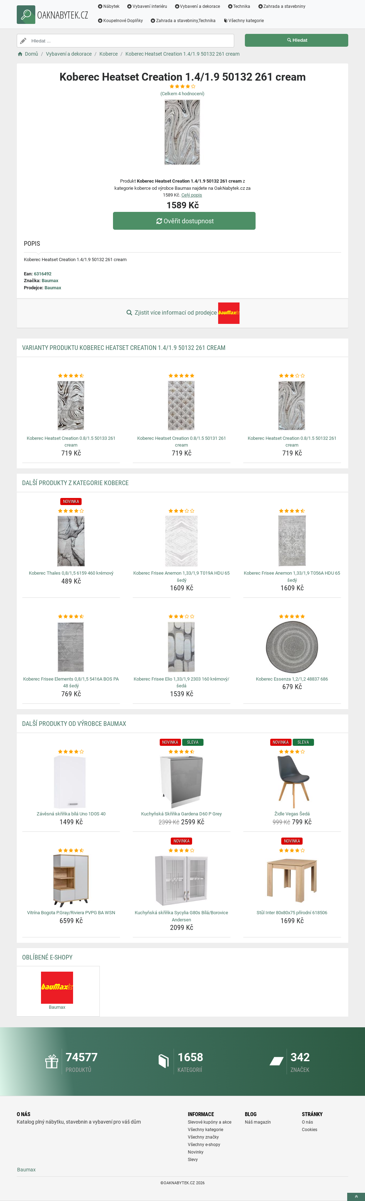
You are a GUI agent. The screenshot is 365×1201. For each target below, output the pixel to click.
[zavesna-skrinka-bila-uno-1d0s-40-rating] (71, 751)
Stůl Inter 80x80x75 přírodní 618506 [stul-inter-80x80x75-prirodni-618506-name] (292, 912)
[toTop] (356, 1197)
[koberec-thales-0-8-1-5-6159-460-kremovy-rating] (71, 511)
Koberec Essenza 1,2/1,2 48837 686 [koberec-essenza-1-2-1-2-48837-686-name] (292, 679)
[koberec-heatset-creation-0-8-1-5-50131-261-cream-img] (181, 406)
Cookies (309, 1129)
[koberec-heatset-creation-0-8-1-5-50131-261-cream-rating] (181, 376)
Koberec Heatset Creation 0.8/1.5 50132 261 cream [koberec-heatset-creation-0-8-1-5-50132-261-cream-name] (292, 442)
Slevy (193, 1159)
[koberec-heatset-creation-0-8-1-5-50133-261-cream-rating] (71, 376)
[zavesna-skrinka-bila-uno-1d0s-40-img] (71, 782)
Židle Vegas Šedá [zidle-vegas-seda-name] (292, 813)
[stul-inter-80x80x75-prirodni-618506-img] (292, 880)
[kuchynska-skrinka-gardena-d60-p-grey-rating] (181, 751)
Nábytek (108, 6)
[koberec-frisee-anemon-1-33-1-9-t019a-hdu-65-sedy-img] (181, 541)
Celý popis (191, 195)
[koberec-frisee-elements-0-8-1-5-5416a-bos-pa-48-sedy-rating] (71, 616)
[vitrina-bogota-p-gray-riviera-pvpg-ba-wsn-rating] (71, 850)
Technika (238, 6)
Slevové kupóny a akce (209, 1122)
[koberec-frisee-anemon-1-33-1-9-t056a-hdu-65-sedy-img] (292, 541)
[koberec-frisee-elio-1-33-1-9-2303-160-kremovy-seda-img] (181, 647)
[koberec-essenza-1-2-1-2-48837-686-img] (292, 647)
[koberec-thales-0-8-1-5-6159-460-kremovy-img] (71, 541)
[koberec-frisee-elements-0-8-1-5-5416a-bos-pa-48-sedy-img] (71, 647)
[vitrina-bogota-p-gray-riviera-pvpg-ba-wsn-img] (71, 880)
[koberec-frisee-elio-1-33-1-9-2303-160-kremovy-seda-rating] (181, 616)
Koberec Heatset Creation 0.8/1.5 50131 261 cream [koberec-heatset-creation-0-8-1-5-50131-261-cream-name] (181, 442)
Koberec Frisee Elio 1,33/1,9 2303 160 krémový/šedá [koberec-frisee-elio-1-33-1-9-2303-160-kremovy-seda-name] (181, 682)
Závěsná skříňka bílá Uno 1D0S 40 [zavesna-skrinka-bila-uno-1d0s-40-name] (71, 813)
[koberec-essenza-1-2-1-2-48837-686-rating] (292, 616)
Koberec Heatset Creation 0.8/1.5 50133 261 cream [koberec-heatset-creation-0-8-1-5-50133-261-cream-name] (71, 442)
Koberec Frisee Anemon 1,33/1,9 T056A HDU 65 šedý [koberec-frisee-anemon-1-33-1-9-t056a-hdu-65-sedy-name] (292, 576)
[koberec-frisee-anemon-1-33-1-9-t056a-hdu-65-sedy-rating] (292, 511)
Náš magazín (258, 1122)
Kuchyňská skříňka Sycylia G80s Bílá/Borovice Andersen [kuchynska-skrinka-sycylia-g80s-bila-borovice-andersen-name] (181, 916)
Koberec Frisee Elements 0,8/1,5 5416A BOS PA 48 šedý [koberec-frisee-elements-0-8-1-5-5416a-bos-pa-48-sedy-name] (71, 682)
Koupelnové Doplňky (120, 20)
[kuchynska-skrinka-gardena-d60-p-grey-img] (181, 782)
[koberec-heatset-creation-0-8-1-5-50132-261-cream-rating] (292, 376)
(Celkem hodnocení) (182, 93)
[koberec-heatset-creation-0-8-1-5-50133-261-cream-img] (71, 406)
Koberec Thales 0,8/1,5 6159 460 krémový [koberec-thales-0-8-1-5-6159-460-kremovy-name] (71, 573)
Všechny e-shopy (204, 1144)
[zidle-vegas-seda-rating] (292, 751)
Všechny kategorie (243, 20)
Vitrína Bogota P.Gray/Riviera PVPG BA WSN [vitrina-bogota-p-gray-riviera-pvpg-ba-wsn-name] (71, 912)
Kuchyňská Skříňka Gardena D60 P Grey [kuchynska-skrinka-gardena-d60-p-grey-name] (181, 813)
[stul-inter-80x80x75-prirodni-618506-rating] (292, 850)
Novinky (196, 1152)
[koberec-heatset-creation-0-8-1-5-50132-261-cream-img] (292, 406)
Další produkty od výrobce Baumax (74, 723)
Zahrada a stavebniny (281, 6)
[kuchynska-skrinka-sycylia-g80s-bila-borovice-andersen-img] (181, 880)
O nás (307, 1122)
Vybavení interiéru (147, 6)
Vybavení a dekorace (197, 6)
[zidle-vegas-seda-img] (292, 782)
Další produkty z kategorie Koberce (75, 483)
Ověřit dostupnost (184, 221)
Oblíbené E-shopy (47, 957)
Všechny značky (203, 1137)
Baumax (50, 280)
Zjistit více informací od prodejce (182, 313)
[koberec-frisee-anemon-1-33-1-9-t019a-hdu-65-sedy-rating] (181, 511)
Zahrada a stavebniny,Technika (183, 20)
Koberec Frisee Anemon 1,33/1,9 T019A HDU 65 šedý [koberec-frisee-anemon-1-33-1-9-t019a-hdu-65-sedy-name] (181, 576)
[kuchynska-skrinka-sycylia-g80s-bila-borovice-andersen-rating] (181, 850)
